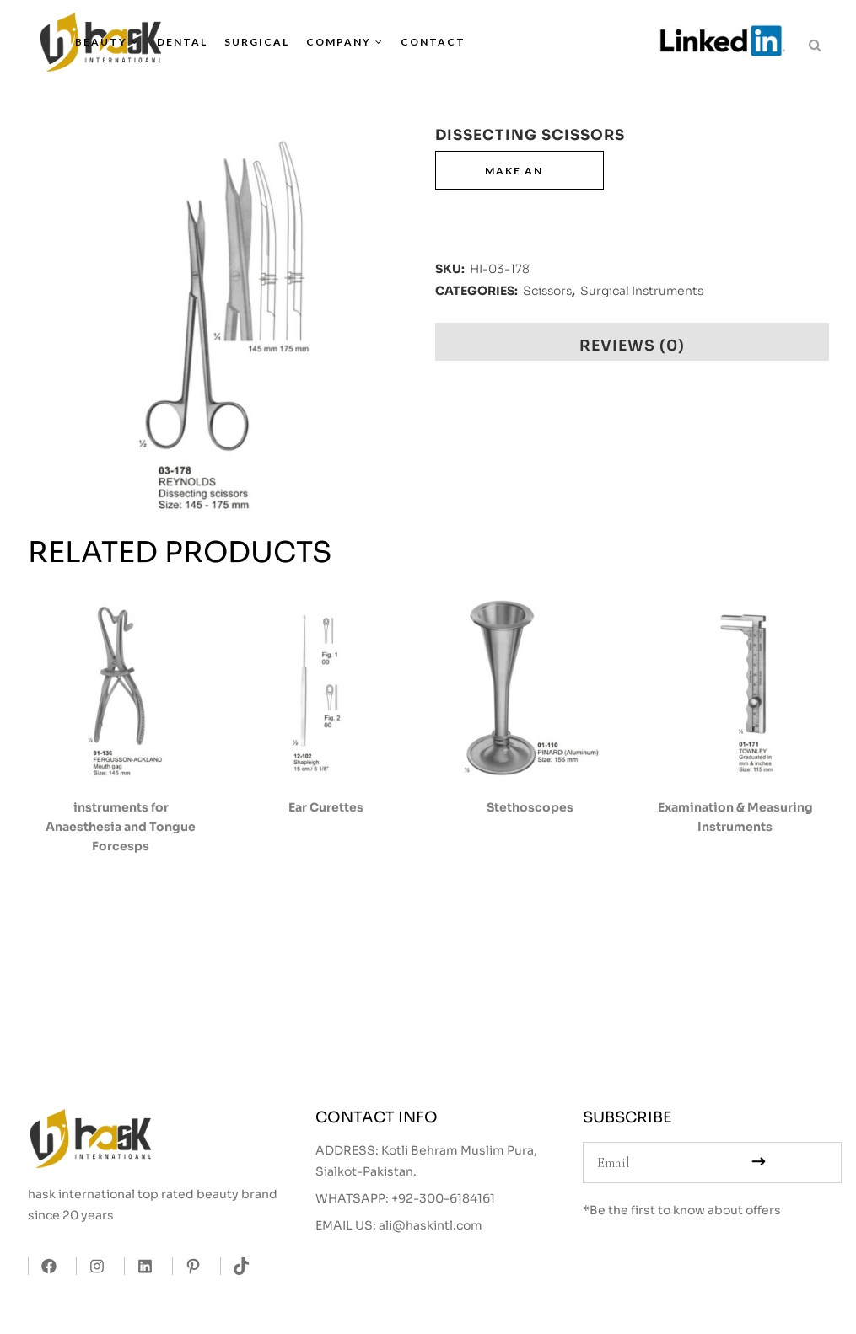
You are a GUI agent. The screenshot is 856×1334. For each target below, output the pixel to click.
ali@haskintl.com (430, 1225)
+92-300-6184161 (443, 1198)
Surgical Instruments (641, 290)
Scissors (547, 290)
